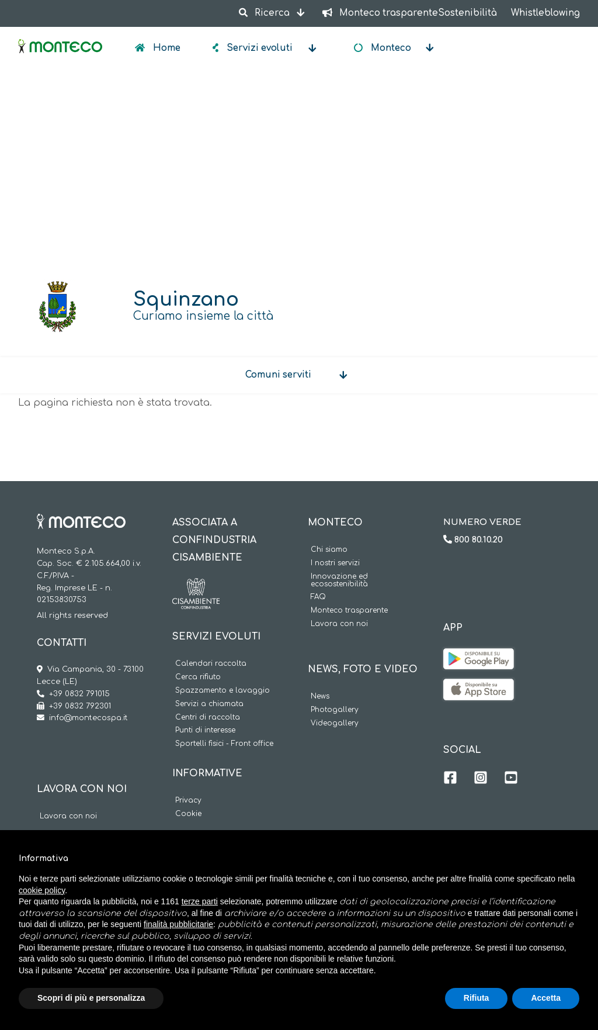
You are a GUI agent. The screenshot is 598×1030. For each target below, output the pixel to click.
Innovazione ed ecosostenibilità (339, 580)
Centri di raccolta (207, 717)
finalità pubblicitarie (178, 924)
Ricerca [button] (265, 13)
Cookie (188, 814)
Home (165, 48)
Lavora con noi (68, 816)
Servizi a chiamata (209, 704)
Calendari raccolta (210, 664)
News (320, 696)
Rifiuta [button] (476, 998)
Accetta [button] (546, 998)
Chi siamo (329, 550)
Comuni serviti (278, 375)
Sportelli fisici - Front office (224, 744)
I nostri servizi (335, 563)
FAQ (318, 597)
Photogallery (335, 710)
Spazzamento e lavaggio (222, 690)
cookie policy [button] (42, 890)
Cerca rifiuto (198, 677)
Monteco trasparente (349, 610)
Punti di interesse (205, 730)
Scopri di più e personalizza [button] (91, 998)
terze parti (200, 901)
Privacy (188, 800)
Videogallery (335, 723)
